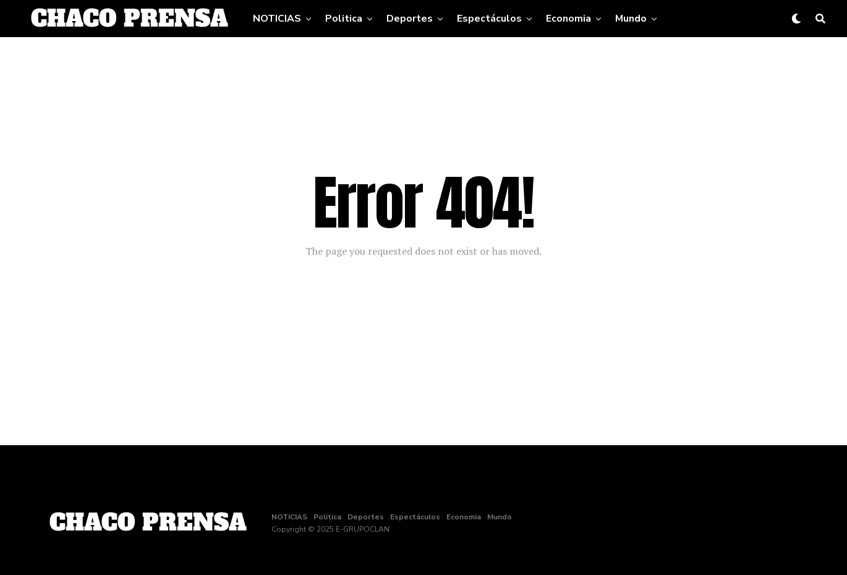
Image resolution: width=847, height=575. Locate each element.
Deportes (409, 18)
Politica (343, 18)
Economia (568, 18)
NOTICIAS (277, 18)
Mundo (631, 18)
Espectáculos (489, 18)
